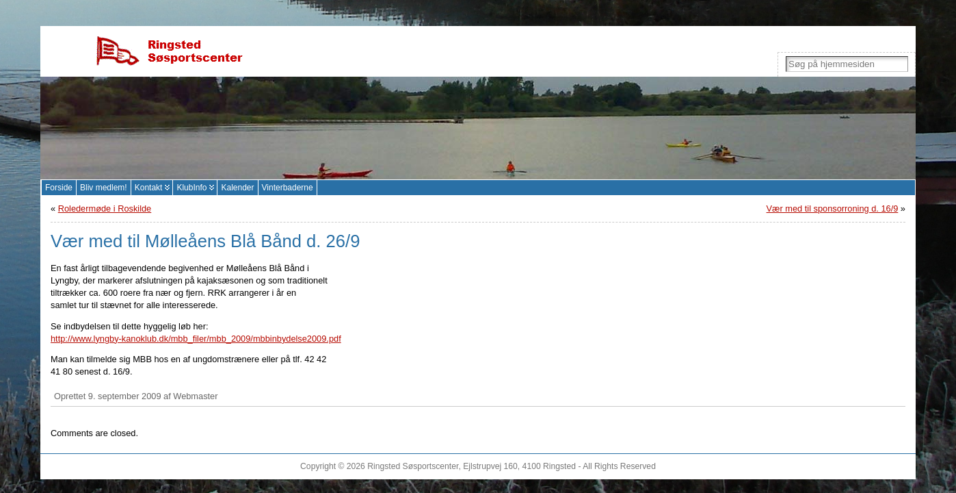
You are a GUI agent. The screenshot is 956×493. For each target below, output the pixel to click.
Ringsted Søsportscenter (412, 466)
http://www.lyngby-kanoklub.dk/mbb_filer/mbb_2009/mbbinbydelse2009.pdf (196, 338)
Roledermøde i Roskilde (105, 208)
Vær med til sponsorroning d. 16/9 (833, 208)
